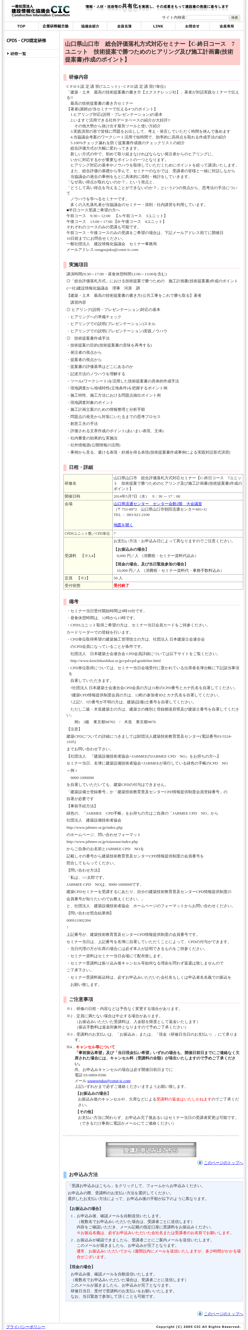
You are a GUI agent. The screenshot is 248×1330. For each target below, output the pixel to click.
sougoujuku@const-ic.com (108, 1080)
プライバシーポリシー (25, 1327)
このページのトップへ (223, 1163)
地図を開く (123, 525)
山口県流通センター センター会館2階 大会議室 (158, 504)
